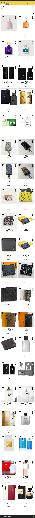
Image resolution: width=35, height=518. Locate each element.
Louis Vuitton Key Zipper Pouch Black (9, 181)
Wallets (9, 155)
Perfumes (8, 56)
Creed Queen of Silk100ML (8, 57)
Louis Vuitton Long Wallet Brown (8, 329)
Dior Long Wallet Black (26, 304)
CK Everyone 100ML (26, 131)
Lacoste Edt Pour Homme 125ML (8, 477)
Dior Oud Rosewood (25, 477)
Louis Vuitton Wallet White (8, 205)
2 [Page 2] (12, 513)
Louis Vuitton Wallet (25, 230)
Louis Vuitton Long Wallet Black (26, 329)
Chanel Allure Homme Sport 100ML (25, 428)
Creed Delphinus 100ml (26, 33)
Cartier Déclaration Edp (9, 502)
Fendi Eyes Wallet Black (9, 354)
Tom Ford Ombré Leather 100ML (25, 82)
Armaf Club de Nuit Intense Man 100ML (9, 107)
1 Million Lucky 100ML (9, 428)
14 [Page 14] (20, 513)
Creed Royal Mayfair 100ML (25, 57)
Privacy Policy (2, 516)
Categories (2, 6)
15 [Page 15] (22, 513)
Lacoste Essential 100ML (8, 131)
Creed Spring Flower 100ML (9, 33)
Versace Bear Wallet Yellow (25, 205)
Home (1, 8)
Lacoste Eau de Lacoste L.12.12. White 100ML (26, 403)
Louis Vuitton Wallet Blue (26, 255)
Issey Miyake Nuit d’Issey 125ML (8, 82)
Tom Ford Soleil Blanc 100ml (9, 452)
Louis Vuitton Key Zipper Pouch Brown (26, 181)
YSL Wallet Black (9, 255)
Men (23, 56)
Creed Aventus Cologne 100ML (26, 378)
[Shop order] (5, 13)
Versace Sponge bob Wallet (9, 230)
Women (10, 56)
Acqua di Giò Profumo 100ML (9, 378)
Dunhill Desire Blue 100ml (25, 452)
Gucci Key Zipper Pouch (9, 156)
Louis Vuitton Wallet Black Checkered (9, 304)
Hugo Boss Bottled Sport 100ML (25, 354)
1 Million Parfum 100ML (26, 107)
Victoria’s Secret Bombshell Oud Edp (26, 502)
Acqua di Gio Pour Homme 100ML (8, 403)
